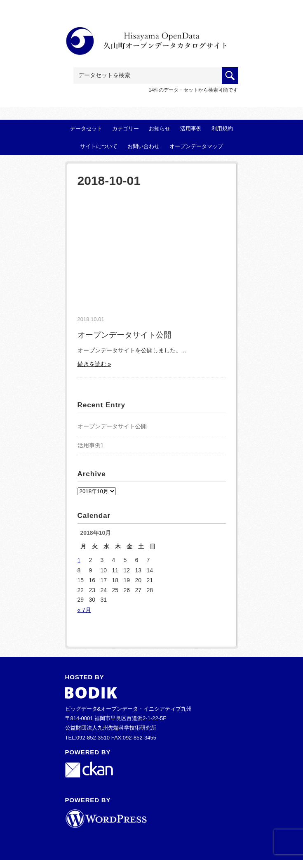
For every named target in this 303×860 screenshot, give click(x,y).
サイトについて (98, 146)
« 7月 (84, 610)
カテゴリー (125, 128)
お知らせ (159, 128)
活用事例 (191, 128)
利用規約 (222, 128)
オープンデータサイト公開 (124, 334)
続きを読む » (94, 364)
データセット (86, 128)
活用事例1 (91, 445)
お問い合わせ (143, 146)
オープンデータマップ (196, 146)
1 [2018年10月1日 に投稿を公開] (79, 560)
